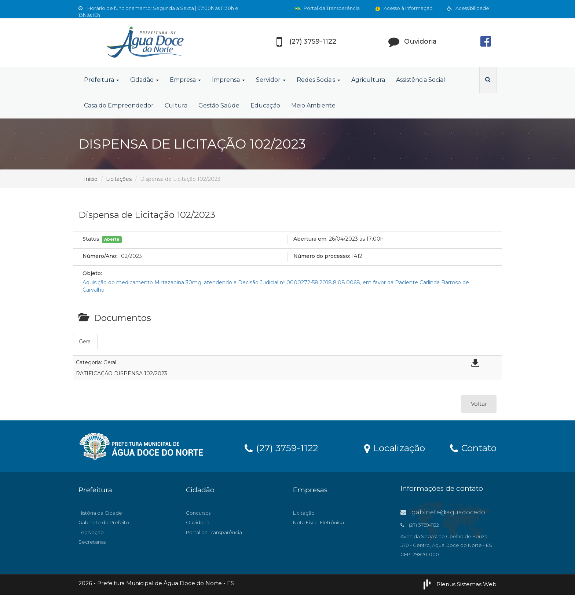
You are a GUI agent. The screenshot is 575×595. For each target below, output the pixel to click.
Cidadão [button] (144, 79)
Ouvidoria (197, 522)
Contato (473, 447)
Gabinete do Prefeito (103, 522)
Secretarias (92, 542)
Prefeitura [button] (101, 79)
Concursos (198, 513)
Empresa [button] (185, 79)
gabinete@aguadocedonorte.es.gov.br (465, 512)
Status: (91, 239)
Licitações (119, 179)
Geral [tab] (85, 341)
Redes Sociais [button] (318, 79)
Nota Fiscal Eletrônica (318, 522)
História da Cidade (100, 513)
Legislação (91, 532)
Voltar (479, 403)
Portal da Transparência (327, 8)
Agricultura (368, 79)
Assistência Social (420, 79)
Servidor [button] (271, 79)
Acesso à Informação (403, 8)
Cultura (176, 105)
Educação (265, 105)
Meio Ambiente (313, 105)
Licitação (304, 513)
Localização (394, 447)
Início (91, 179)
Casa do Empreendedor (119, 105)
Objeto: (92, 273)
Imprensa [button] (228, 79)
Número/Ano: (100, 256)
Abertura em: (310, 239)
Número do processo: (321, 256)
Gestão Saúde (218, 105)
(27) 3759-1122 (281, 447)
